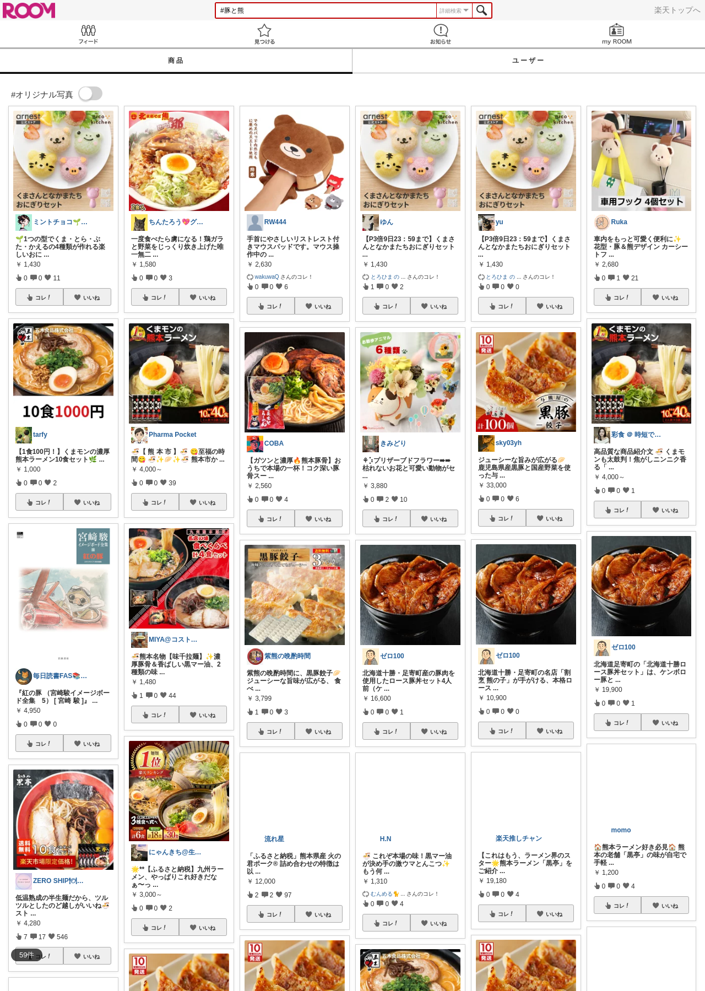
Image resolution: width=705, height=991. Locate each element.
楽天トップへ (677, 10)
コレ (43, 297)
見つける (264, 33)
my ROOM (617, 33)
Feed (88, 33)
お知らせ (440, 33)
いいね (91, 297)
